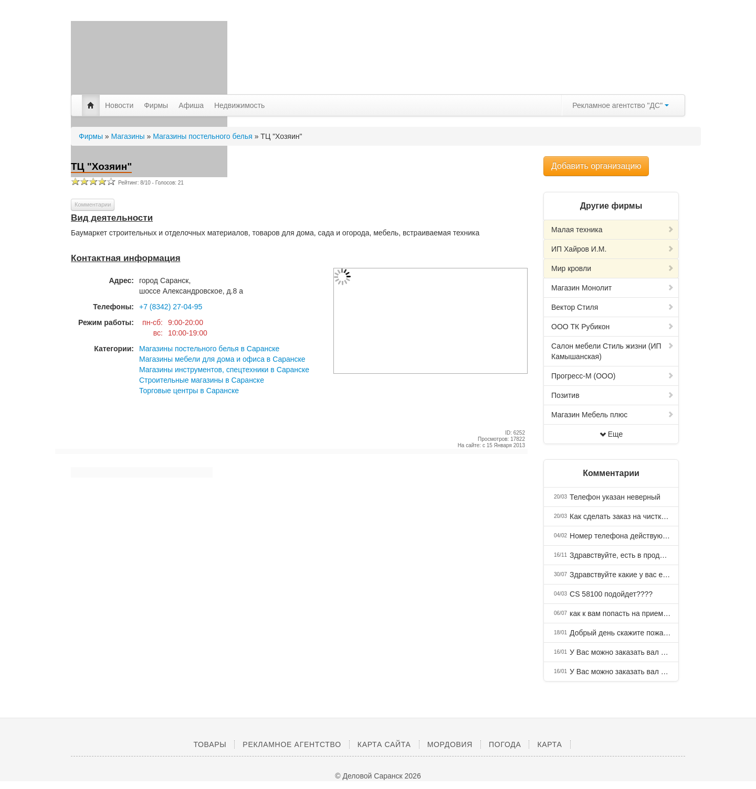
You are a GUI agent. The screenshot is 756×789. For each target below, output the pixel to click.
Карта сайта (384, 744)
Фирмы (156, 105)
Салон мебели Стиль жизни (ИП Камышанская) (612, 351)
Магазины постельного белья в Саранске (209, 348)
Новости (119, 105)
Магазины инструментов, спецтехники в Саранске (224, 369)
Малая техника (612, 229)
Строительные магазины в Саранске (201, 380)
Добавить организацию (596, 165)
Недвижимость (239, 105)
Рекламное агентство (292, 744)
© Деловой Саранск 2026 (378, 776)
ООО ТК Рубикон (612, 326)
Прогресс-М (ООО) (612, 376)
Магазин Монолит (612, 288)
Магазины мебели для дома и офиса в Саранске (222, 359)
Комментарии (93, 204)
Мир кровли (612, 268)
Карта (549, 744)
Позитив (612, 395)
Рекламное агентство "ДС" (620, 105)
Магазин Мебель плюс (612, 414)
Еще (611, 434)
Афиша (191, 105)
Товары (209, 744)
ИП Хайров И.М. (612, 249)
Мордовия (449, 744)
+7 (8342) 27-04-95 (170, 306)
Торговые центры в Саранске (189, 390)
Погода (505, 744)
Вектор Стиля (612, 307)
